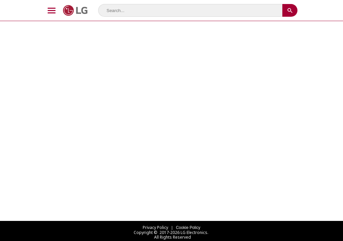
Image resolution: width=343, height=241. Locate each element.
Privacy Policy (155, 227)
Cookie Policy (188, 227)
